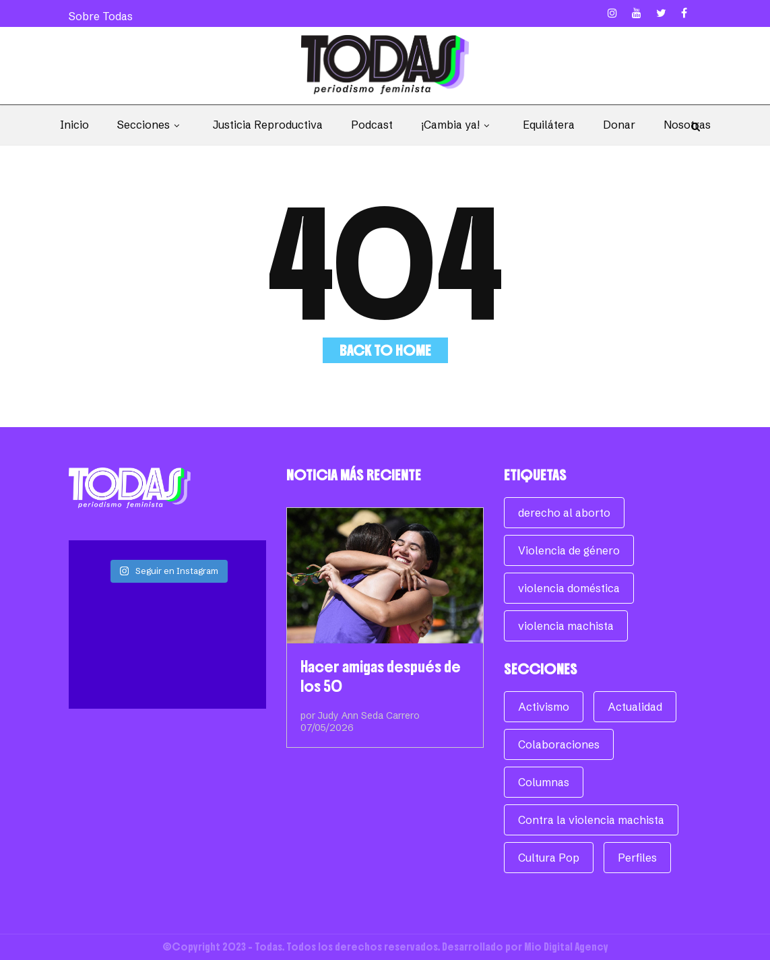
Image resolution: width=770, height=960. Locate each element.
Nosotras (687, 124)
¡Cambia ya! (457, 124)
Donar (619, 124)
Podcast (372, 124)
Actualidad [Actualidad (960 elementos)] (635, 706)
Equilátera (549, 124)
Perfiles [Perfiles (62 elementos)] (637, 857)
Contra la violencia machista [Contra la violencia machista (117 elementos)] (591, 820)
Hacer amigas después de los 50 (380, 676)
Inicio (74, 124)
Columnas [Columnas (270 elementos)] (543, 782)
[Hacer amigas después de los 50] (385, 575)
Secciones (151, 124)
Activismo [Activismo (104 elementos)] (543, 706)
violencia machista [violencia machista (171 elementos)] (566, 626)
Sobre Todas (101, 16)
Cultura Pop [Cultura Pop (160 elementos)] (548, 857)
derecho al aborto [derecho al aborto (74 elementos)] (564, 512)
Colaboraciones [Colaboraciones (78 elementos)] (559, 744)
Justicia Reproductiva (268, 124)
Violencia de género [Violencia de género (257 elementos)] (569, 550)
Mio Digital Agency (566, 946)
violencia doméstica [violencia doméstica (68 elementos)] (569, 588)
